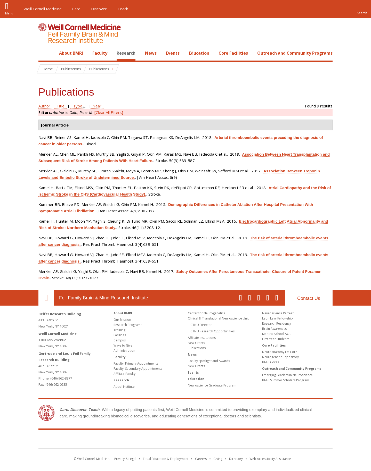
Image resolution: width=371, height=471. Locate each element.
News (151, 53)
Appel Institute (124, 386)
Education (199, 53)
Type (77, 105)
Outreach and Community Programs (295, 53)
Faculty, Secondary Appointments (138, 368)
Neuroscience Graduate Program (212, 385)
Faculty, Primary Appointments (136, 363)
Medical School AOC (277, 334)
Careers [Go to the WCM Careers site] (201, 459)
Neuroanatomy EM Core (279, 352)
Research (126, 53)
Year (97, 105)
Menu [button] (9, 13)
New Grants (196, 343)
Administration (124, 350)
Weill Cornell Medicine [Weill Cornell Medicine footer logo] (148, 440)
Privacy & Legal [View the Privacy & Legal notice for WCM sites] (125, 459)
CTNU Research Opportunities (212, 331)
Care (76, 8)
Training (119, 330)
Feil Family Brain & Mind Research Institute (103, 297)
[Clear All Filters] (108, 112)
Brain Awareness (274, 328)
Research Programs (128, 325)
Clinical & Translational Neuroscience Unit (218, 318)
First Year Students (275, 339)
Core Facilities (233, 53)
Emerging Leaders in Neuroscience (287, 375)
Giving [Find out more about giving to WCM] (217, 459)
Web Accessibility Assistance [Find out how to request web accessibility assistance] (270, 459)
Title (60, 105)
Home (44, 53)
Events (173, 53)
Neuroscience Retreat (278, 313)
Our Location (46, 298)
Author (44, 105)
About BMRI (71, 53)
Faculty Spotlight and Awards (209, 361)
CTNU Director (201, 325)
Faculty (99, 53)
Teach (122, 8)
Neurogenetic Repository (280, 357)
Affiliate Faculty (124, 374)
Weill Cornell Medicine (42, 8)
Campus (120, 340)
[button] (362, 9)
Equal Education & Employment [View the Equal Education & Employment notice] (165, 459)
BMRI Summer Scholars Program (285, 380)
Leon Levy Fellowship (277, 318)
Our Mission (122, 319)
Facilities (120, 335)
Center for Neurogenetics (206, 313)
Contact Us (308, 298)
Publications (197, 348)
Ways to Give (123, 345)
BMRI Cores (270, 362)
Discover (99, 8)
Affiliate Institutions (202, 337)
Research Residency (276, 323)
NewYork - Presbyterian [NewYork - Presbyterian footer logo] (229, 440)
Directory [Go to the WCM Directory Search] (236, 459)
